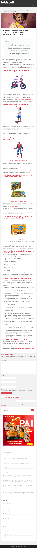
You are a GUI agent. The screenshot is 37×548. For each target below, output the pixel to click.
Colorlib (16, 546)
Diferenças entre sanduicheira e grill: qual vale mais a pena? (15, 458)
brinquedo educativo (14, 206)
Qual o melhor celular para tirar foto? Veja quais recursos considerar (17, 486)
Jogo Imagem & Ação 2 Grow (18, 239)
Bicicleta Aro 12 (18, 92)
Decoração (7, 510)
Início (3, 10)
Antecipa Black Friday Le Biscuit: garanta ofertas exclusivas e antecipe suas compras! (18, 477)
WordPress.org (6, 536)
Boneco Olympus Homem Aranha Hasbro (18, 160)
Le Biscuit (29, 172)
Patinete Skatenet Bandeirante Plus (18, 125)
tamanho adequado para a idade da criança (22, 99)
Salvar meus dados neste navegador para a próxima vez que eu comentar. (16, 390)
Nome (2, 375)
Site (2, 384)
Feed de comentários (7, 534)
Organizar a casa (8, 518)
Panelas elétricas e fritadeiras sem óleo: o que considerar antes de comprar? (17, 455)
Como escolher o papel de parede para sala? (12, 461)
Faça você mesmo (8, 515)
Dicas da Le (7, 10)
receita (12, 264)
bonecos (21, 161)
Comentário (4, 360)
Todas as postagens (9, 520)
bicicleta (6, 94)
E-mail (2, 380)
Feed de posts (6, 531)
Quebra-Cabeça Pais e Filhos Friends (18, 201)
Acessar (4, 529)
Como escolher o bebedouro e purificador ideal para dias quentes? (17, 463)
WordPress (24, 546)
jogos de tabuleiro (7, 241)
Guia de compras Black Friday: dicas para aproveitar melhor (20, 481)
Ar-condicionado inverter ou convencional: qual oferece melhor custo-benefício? (17, 466)
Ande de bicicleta (8, 269)
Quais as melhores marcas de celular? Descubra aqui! (19, 490)
